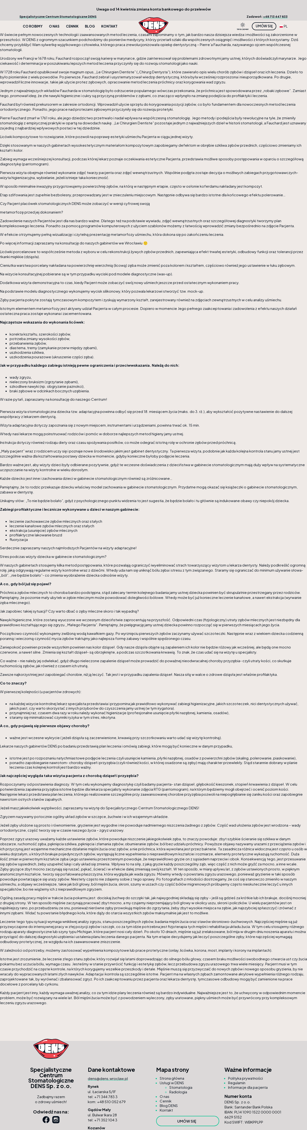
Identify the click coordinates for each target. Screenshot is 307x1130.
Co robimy (32, 26)
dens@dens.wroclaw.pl (108, 1078)
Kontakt (109, 26)
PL (284, 26)
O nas (54, 26)
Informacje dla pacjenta (248, 1087)
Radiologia (178, 1091)
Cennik (72, 26)
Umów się (264, 26)
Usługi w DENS (172, 1082)
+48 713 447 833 (275, 16)
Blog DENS (169, 1105)
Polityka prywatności (245, 1078)
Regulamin (236, 1082)
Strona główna (172, 1078)
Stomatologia (180, 1087)
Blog (90, 26)
